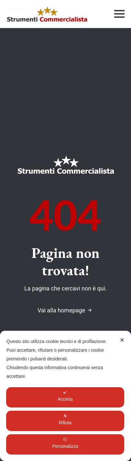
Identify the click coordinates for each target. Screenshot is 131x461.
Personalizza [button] (65, 443)
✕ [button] (122, 340)
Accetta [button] (65, 396)
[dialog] (65, 396)
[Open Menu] (119, 14)
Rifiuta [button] (65, 419)
